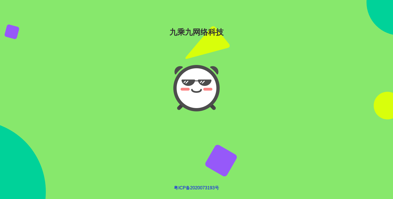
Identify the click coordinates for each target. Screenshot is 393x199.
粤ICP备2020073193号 (196, 187)
